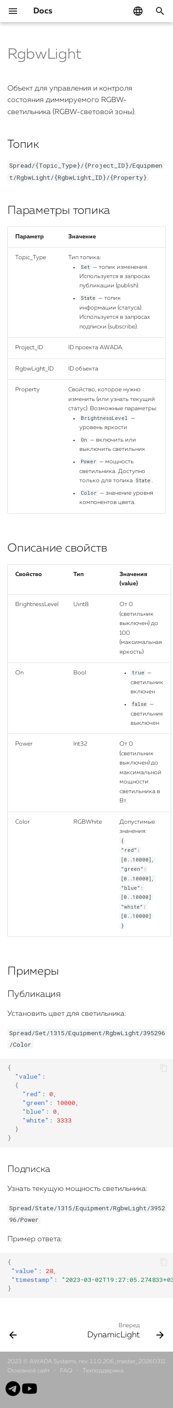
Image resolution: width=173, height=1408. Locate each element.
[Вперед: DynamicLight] (124, 1330)
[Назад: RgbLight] (13, 1330)
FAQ (67, 1371)
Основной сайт (29, 1371)
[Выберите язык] (138, 11)
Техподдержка (103, 1371)
